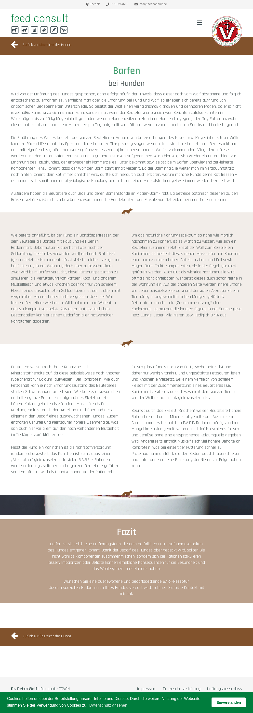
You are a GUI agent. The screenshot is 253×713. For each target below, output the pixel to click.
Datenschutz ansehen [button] (108, 705)
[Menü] (200, 22)
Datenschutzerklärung (181, 689)
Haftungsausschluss (224, 689)
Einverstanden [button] (229, 702)
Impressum (146, 689)
